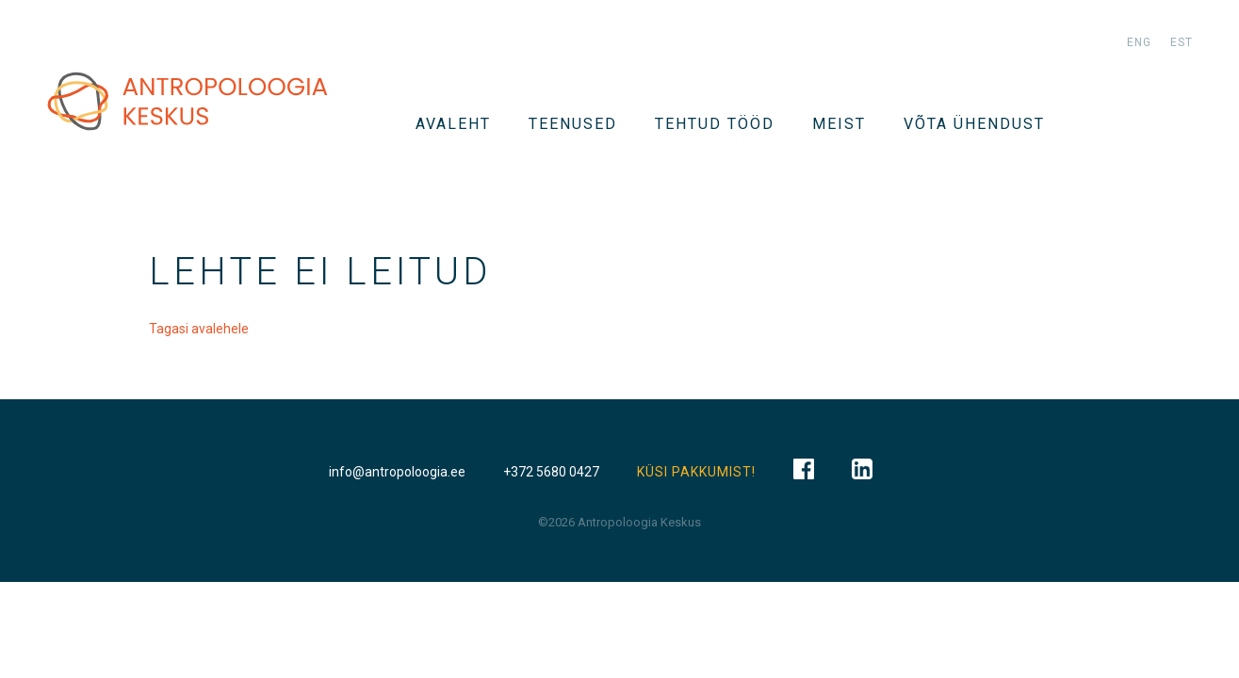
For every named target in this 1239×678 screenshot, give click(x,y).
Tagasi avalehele (199, 328)
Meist (839, 124)
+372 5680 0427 (551, 471)
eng (1139, 42)
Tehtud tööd (714, 124)
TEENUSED (573, 124)
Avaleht (453, 124)
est (1181, 42)
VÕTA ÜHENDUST (974, 124)
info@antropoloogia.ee (397, 471)
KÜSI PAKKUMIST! (696, 471)
